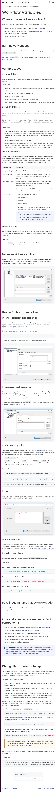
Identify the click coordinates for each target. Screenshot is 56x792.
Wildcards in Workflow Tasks (46, 788)
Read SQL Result (45, 31)
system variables (7, 59)
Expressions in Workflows (19, 327)
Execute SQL (23, 720)
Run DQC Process (31, 630)
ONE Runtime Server (7, 6)
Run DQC (20, 404)
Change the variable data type (45, 548)
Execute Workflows (10, 608)
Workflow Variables (34, 6)
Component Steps (46, 627)
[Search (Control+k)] (50, 2)
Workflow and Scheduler (20, 6)
